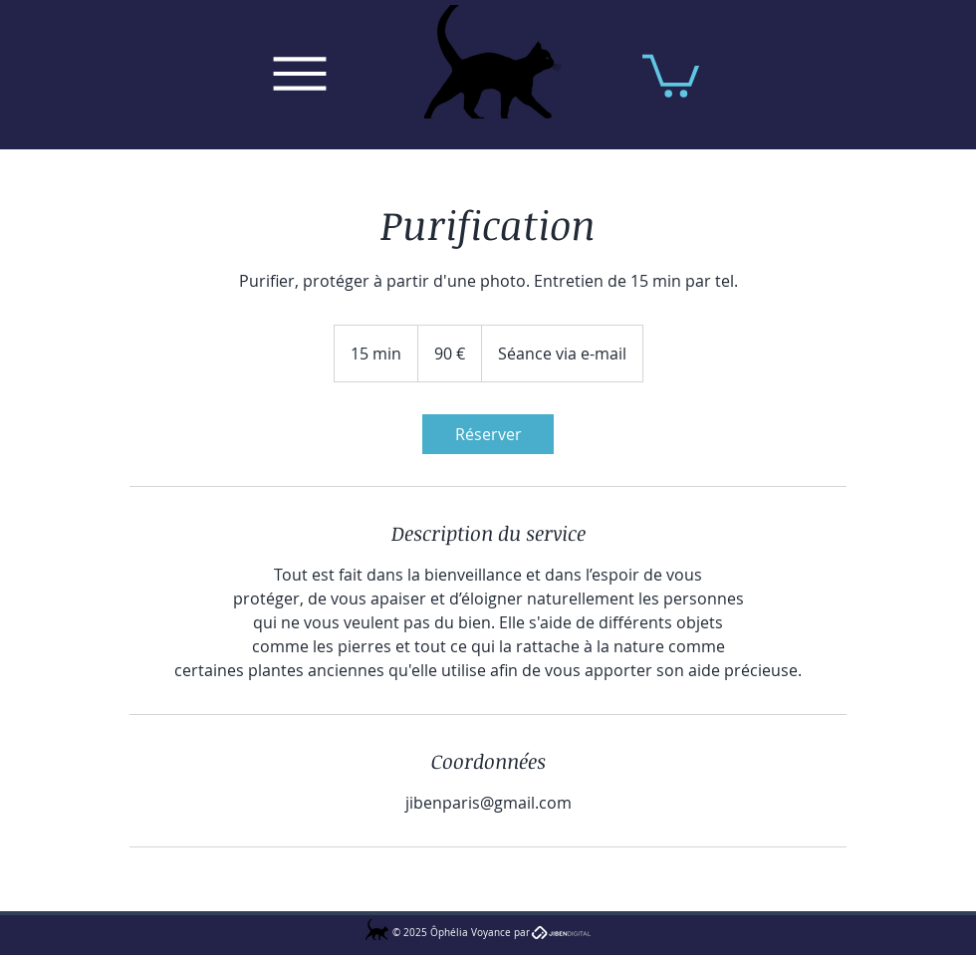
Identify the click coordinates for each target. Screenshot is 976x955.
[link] (488, 434)
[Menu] (299, 74)
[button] (670, 74)
